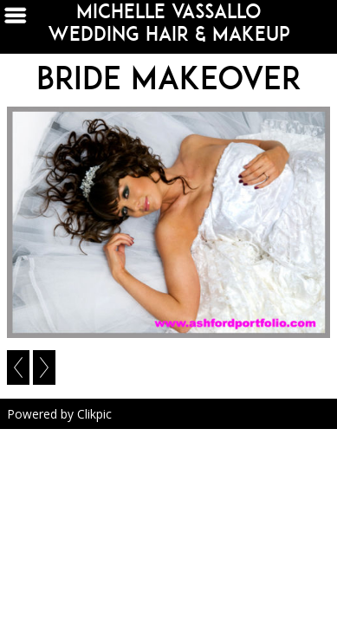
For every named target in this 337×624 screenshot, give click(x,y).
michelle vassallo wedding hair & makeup (168, 22)
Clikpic (94, 414)
